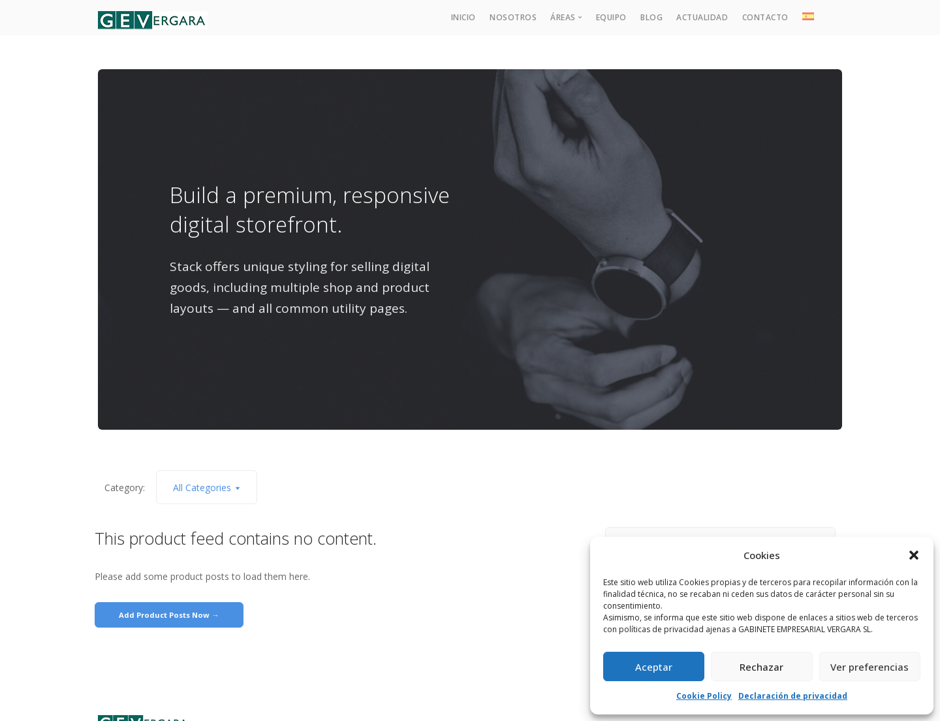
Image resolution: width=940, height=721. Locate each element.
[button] (913, 555)
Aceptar (653, 666)
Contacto (765, 17)
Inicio (463, 17)
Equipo (611, 17)
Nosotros (513, 17)
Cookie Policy (704, 695)
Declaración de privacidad (792, 695)
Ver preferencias (869, 666)
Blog (651, 17)
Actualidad (702, 17)
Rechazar (761, 666)
